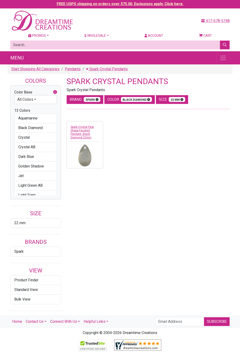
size (172, 99)
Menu (17, 58)
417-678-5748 (215, 21)
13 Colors (22, 110)
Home (17, 321)
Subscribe (217, 321)
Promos (37, 35)
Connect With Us (63, 321)
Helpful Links (94, 321)
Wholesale (95, 35)
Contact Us (35, 321)
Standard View (26, 289)
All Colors (25, 99)
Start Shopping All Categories (35, 69)
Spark (19, 251)
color (129, 99)
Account (153, 35)
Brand (85, 99)
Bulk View (22, 299)
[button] (55, 92)
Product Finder (26, 280)
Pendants (73, 69)
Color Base (35, 92)
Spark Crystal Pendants (107, 69)
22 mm (20, 223)
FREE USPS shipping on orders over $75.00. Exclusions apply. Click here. (120, 4)
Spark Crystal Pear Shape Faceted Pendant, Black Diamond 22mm (82, 132)
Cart (205, 35)
